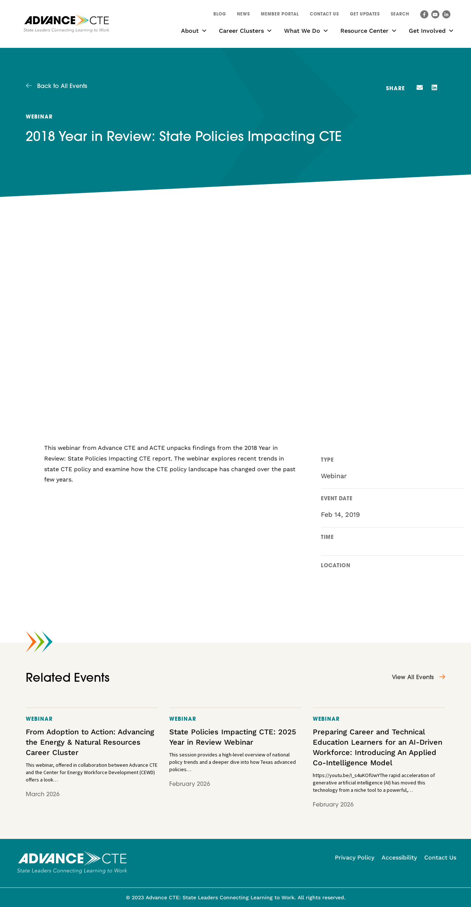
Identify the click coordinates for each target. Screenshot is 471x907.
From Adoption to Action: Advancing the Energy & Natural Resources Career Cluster (90, 742)
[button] (400, 15)
